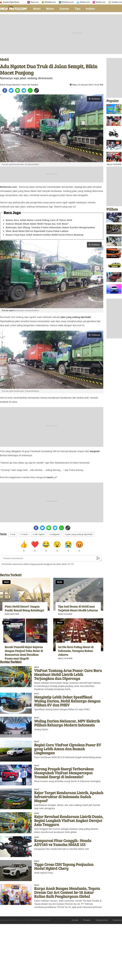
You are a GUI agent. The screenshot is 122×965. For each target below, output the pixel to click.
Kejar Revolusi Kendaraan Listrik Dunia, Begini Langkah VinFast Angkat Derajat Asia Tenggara (68, 820)
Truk (3, 310)
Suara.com (34, 2)
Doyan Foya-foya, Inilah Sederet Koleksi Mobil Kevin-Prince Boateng (44, 234)
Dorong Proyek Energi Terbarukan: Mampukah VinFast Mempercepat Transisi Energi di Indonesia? (64, 772)
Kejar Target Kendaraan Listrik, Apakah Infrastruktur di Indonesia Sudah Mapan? (68, 796)
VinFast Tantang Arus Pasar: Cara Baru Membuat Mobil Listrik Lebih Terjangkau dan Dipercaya (68, 674)
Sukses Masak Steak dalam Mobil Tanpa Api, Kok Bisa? (37, 223)
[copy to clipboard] (36, 90)
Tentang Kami (101, 920)
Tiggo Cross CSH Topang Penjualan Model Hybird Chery (63, 866)
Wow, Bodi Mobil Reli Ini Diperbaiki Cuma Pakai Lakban (37, 231)
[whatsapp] (30, 90)
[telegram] (24, 90)
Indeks (90, 8)
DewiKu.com (100, 2)
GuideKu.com (117, 2)
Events (64, 8)
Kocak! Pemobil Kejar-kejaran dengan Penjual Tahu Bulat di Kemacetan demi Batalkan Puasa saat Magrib (24, 652)
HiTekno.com (85, 2)
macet (49, 477)
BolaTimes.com (68, 2)
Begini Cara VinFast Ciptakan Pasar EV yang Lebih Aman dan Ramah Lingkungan (67, 748)
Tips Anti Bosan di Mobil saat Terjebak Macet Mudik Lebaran (78, 608)
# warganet (54, 534)
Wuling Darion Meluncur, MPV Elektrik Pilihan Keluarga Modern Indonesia (67, 723)
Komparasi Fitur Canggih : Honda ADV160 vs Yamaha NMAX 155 (62, 842)
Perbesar (94, 99)
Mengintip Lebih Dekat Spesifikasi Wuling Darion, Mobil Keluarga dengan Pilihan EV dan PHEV (67, 700)
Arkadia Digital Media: (11, 2)
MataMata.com (50, 2)
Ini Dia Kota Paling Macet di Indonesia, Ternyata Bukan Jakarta (75, 650)
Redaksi (86, 920)
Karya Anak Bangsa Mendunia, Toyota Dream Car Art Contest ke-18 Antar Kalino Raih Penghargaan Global (67, 892)
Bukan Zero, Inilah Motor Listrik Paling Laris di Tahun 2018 (39, 220)
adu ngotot (10, 310)
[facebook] (5, 90)
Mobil (37, 8)
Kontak (75, 920)
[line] (17, 90)
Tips (78, 8)
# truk (12, 534)
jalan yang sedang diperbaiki (76, 317)
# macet (24, 534)
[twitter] (11, 90)
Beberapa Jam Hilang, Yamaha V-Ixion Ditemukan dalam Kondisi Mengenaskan (50, 227)
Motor (50, 8)
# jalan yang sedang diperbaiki (79, 534)
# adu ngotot (38, 534)
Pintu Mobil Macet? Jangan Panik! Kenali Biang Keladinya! (24, 608)
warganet (95, 451)
